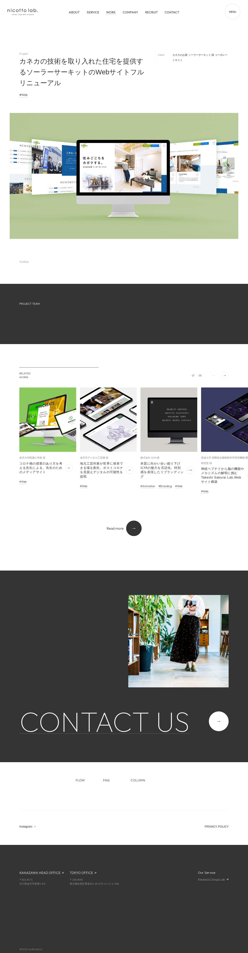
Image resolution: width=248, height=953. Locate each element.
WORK (111, 12)
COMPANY (130, 12)
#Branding (165, 486)
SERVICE (93, 12)
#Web (23, 95)
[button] (225, 375)
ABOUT (74, 12)
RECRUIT (151, 12)
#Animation (147, 486)
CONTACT (172, 12)
